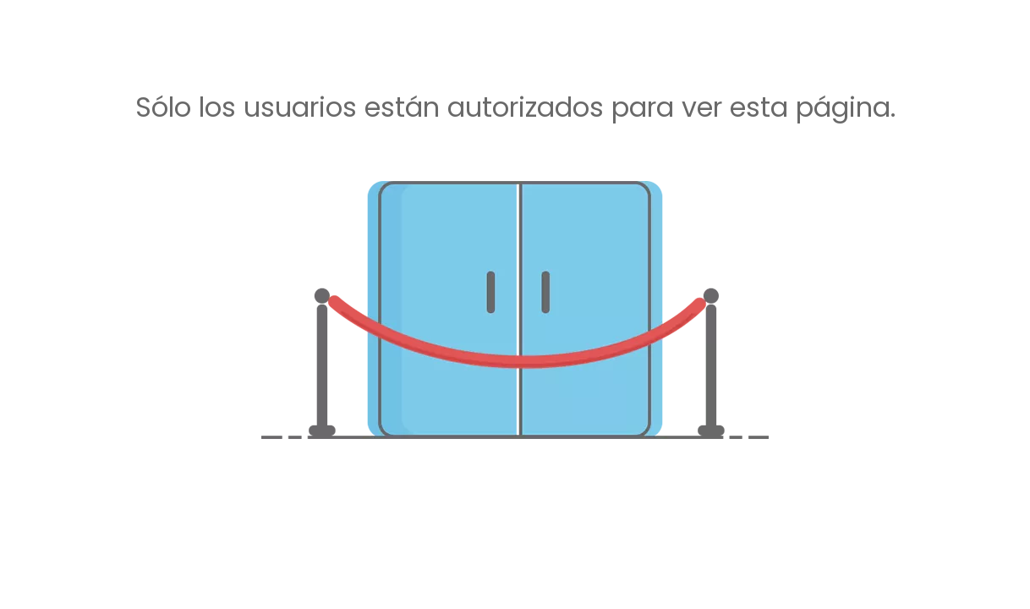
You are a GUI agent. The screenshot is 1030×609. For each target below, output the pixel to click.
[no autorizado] (515, 310)
